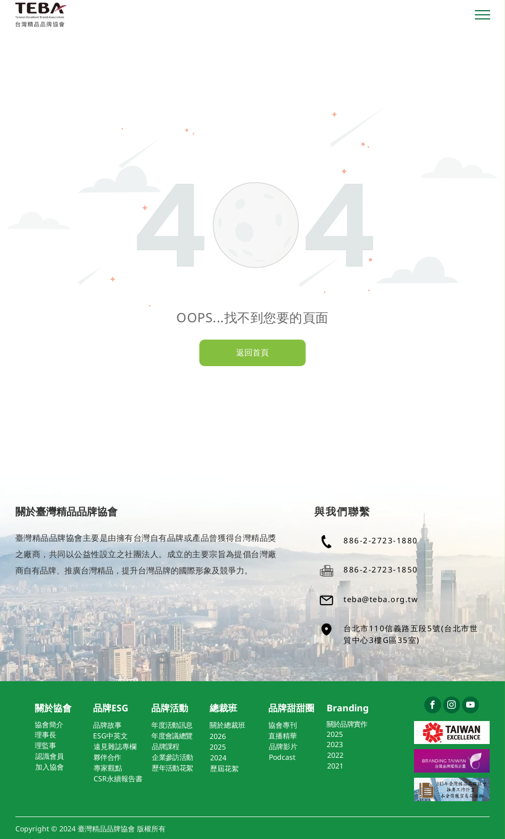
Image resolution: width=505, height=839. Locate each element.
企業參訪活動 (172, 757)
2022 (335, 755)
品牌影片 (283, 746)
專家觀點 (108, 768)
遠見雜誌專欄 (115, 746)
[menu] (482, 15)
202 (216, 736)
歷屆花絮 (224, 768)
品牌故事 (107, 725)
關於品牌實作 (347, 724)
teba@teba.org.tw (380, 599)
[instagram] (451, 706)
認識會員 (49, 756)
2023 (335, 744)
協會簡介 (49, 724)
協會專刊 (282, 725)
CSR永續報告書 (118, 778)
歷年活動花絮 (172, 768)
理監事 (45, 745)
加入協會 (49, 767)
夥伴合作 (107, 757)
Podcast (282, 757)
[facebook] (432, 706)
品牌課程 (165, 746)
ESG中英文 (110, 735)
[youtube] (470, 706)
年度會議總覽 (171, 735)
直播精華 (282, 735)
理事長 (45, 734)
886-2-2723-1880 (380, 540)
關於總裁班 (227, 725)
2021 (335, 766)
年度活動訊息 (171, 725)
